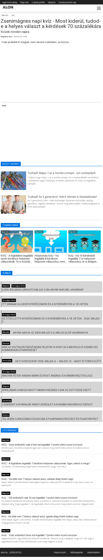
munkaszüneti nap (67, 2)
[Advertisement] (51, 68)
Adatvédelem (93, 552)
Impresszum (60, 552)
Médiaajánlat (76, 552)
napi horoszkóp (9, 2)
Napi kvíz (24, 2)
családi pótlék (38, 2)
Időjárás (52, 2)
